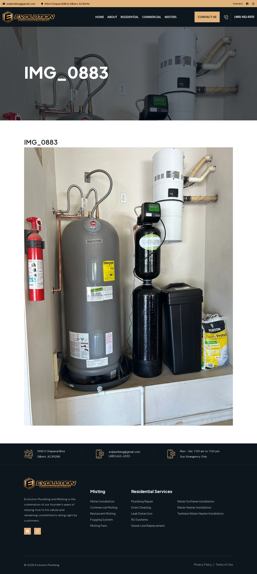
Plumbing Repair (142, 501)
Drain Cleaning (141, 507)
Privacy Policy (203, 564)
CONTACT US (207, 17)
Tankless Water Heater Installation (200, 513)
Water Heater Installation (194, 507)
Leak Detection (141, 513)
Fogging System (101, 519)
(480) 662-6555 (244, 17)
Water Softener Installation (195, 501)
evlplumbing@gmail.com (19, 3)
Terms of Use (224, 564)
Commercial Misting (103, 507)
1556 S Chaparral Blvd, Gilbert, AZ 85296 (65, 3)
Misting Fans (98, 525)
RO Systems (139, 519)
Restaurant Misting (103, 513)
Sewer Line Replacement (148, 525)
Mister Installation (102, 501)
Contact (238, 3)
